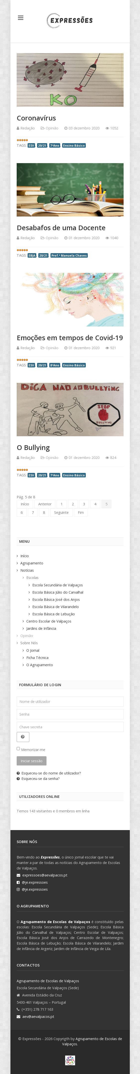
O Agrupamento (39, 664)
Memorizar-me (33, 749)
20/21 (42, 145)
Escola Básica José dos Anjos (56, 599)
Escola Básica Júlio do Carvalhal (57, 592)
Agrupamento (31, 563)
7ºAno (54, 145)
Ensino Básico (74, 145)
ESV (31, 145)
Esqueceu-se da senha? (38, 778)
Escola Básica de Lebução (53, 614)
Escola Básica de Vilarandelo (55, 606)
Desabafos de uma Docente (61, 227)
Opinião (52, 128)
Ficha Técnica (37, 657)
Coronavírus (36, 117)
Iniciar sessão (32, 760)
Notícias (27, 570)
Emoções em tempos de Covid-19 (70, 337)
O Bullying (33, 447)
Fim (81, 512)
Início (25, 504)
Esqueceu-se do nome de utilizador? (49, 773)
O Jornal (32, 650)
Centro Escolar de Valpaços (48, 621)
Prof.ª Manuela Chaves (69, 255)
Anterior (44, 504)
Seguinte (61, 512)
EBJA (32, 255)
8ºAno (54, 365)
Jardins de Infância (41, 628)
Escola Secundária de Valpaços (57, 585)
